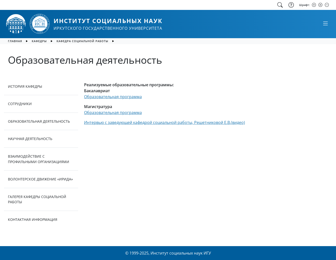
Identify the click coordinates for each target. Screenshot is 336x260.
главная (15, 41)
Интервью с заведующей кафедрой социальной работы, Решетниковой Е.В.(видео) (164, 122)
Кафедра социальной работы (82, 41)
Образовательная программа (113, 96)
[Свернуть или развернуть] (325, 23)
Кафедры (39, 41)
